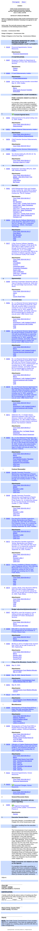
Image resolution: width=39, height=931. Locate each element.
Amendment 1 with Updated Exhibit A (24, 322)
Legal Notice (17, 180)
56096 (8, 629)
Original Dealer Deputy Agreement (23, 434)
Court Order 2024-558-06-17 (22, 652)
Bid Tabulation (17, 202)
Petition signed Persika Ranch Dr (23, 737)
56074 (8, 588)
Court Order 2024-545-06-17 (22, 347)
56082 (8, 331)
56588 (8, 149)
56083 (8, 359)
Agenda (15, 814)
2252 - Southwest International (22, 761)
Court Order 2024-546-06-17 (22, 375)
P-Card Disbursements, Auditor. (22, 73)
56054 (8, 139)
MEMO (15, 261)
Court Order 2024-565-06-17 (22, 779)
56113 (8, 694)
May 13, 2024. (16, 665)
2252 (14, 238)
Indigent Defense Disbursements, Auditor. (24, 129)
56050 (8, 118)
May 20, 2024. (16, 685)
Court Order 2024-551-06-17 (22, 508)
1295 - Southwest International (22, 766)
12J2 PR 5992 (17, 739)
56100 (8, 47)
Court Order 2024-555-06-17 (22, 599)
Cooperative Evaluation (20, 268)
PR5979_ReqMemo (19, 717)
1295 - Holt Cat (17, 769)
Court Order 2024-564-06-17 (22, 755)
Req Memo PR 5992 (19, 736)
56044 (8, 665)
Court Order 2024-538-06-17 (22, 160)
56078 (8, 387)
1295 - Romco (17, 768)
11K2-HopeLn (17, 721)
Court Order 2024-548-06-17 (22, 427)
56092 (8, 438)
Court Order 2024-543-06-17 (22, 291)
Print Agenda (15, 2)
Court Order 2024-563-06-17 (22, 734)
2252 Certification (18, 271)
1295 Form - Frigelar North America (24, 213)
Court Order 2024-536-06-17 (22, 134)
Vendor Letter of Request (20, 460)
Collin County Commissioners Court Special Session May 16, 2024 (24, 680)
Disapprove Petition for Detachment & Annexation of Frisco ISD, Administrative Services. (24, 61)
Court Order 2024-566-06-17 (22, 792)
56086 (8, 281)
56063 (8, 518)
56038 (8, 744)
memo (15, 293)
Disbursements (17, 126)
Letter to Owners (18, 741)
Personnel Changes (19, 793)
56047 (8, 612)
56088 (8, 707)
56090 (8, 726)
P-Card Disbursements (20, 78)
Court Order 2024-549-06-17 (22, 453)
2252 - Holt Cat (17, 764)
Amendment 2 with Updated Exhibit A (24, 406)
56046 (8, 675)
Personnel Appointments (20, 54)
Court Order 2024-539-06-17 (22, 175)
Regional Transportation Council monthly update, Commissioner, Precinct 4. (24, 807)
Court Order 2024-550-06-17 (22, 485)
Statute (15, 70)
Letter (15, 602)
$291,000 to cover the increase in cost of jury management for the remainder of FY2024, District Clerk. (24, 630)
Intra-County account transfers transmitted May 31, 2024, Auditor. (25, 82)
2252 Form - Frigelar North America (24, 208)
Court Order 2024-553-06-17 (22, 554)
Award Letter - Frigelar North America (24, 203)
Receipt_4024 (17, 655)
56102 (8, 784)
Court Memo (17, 233)
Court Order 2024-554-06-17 (22, 577)
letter (14, 581)
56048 (8, 472)
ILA (14, 295)
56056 (8, 220)
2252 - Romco (17, 762)
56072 (8, 541)
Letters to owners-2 (19, 723)
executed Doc (17, 457)
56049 (8, 495)
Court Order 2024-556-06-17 (22, 622)
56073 (8, 564)
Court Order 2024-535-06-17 (22, 124)
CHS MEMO (17, 263)
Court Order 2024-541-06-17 (22, 231)
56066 (8, 81)
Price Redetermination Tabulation (23, 459)
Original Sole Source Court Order (23, 759)
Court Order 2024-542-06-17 (22, 259)
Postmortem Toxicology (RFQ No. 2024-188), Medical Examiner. (24, 169)
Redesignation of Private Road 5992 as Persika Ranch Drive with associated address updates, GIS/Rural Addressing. (24, 727)
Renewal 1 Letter (18, 489)
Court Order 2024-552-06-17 (22, 531)
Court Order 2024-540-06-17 (22, 198)
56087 (8, 60)
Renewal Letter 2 (18, 558)
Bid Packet (16, 182)
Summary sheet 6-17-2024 (21, 162)
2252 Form (16, 464)
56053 (8, 685)
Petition (15, 68)
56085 (8, 168)
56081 (8, 303)
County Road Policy (19, 296)
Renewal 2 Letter (18, 535)
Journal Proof (17, 275)
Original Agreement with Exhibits (23, 324)
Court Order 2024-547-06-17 (22, 403)
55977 (8, 243)
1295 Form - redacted (19, 273)
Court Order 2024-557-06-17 (22, 637)
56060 (8, 73)
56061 (8, 188)
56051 (8, 129)
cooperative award (18, 266)
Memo (15, 88)
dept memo (16, 601)
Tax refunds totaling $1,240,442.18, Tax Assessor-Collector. (24, 154)
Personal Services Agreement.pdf (23, 352)
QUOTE (15, 264)
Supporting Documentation (21, 462)
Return (24, 2)
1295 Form (16, 466)
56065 (8, 644)
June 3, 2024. (16, 694)
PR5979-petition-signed (20, 719)
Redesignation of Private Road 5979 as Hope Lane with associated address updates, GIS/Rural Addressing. (24, 709)
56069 (8, 154)
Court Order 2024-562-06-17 (22, 716)
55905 (8, 805)
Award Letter (17, 236)
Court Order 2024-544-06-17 (22, 319)
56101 (8, 773)
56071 (8, 415)
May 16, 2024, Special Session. (22, 675)
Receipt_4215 (17, 657)
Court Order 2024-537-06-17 (22, 146)
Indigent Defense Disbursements (23, 136)
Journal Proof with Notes (20, 625)
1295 (14, 240)
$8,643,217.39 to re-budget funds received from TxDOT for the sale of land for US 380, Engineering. (25, 645)
